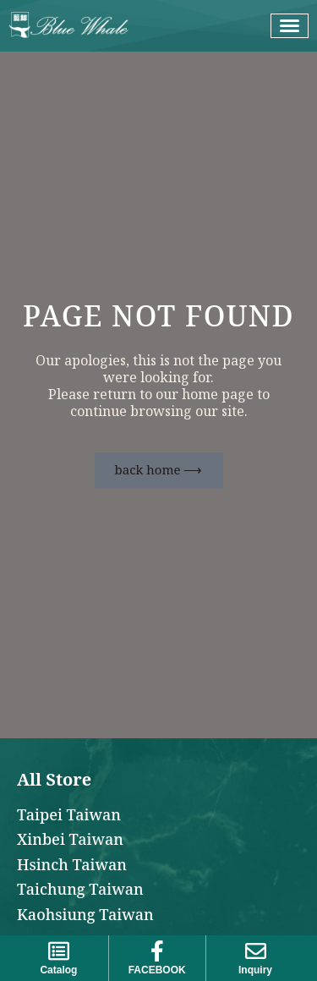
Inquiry (255, 970)
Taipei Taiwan (69, 816)
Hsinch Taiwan (72, 865)
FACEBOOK (157, 970)
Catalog (58, 970)
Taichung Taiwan (80, 890)
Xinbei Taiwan (70, 840)
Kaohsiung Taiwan (85, 915)
